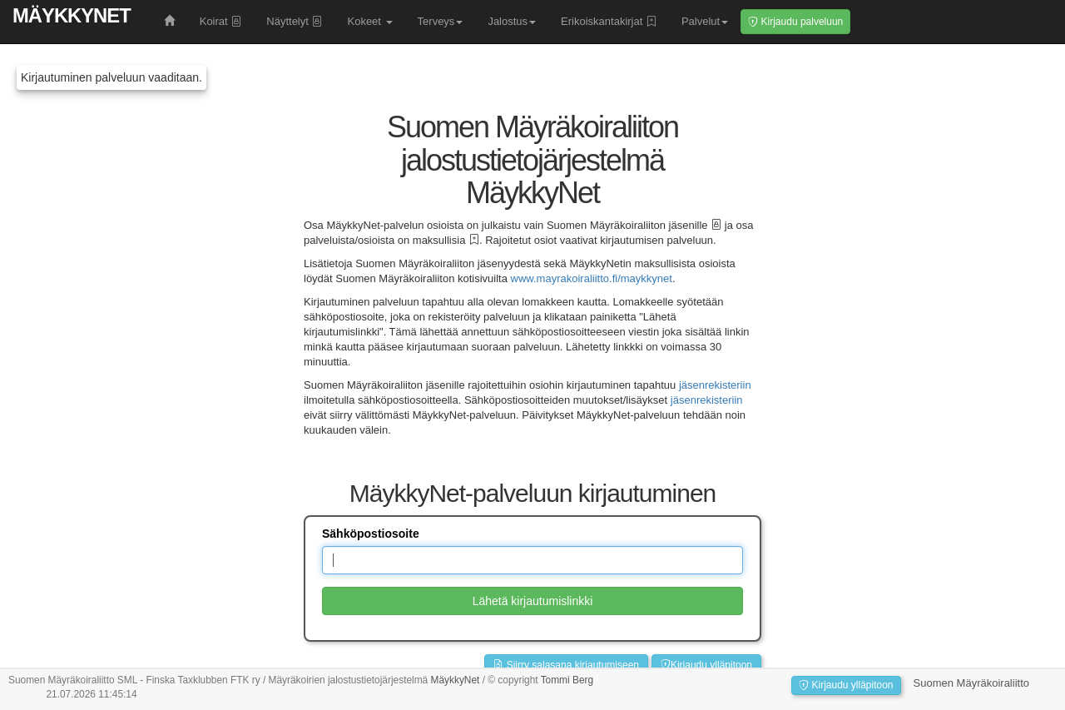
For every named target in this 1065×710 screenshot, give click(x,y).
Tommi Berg (567, 680)
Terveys (440, 21)
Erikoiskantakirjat (608, 21)
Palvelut (704, 21)
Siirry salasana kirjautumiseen (566, 665)
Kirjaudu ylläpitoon (706, 665)
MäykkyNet (71, 15)
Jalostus (512, 21)
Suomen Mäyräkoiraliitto (971, 683)
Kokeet (369, 21)
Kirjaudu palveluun (795, 21)
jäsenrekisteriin (715, 385)
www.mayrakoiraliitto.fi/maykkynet (591, 278)
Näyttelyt (294, 21)
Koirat (221, 21)
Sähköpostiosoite (370, 533)
